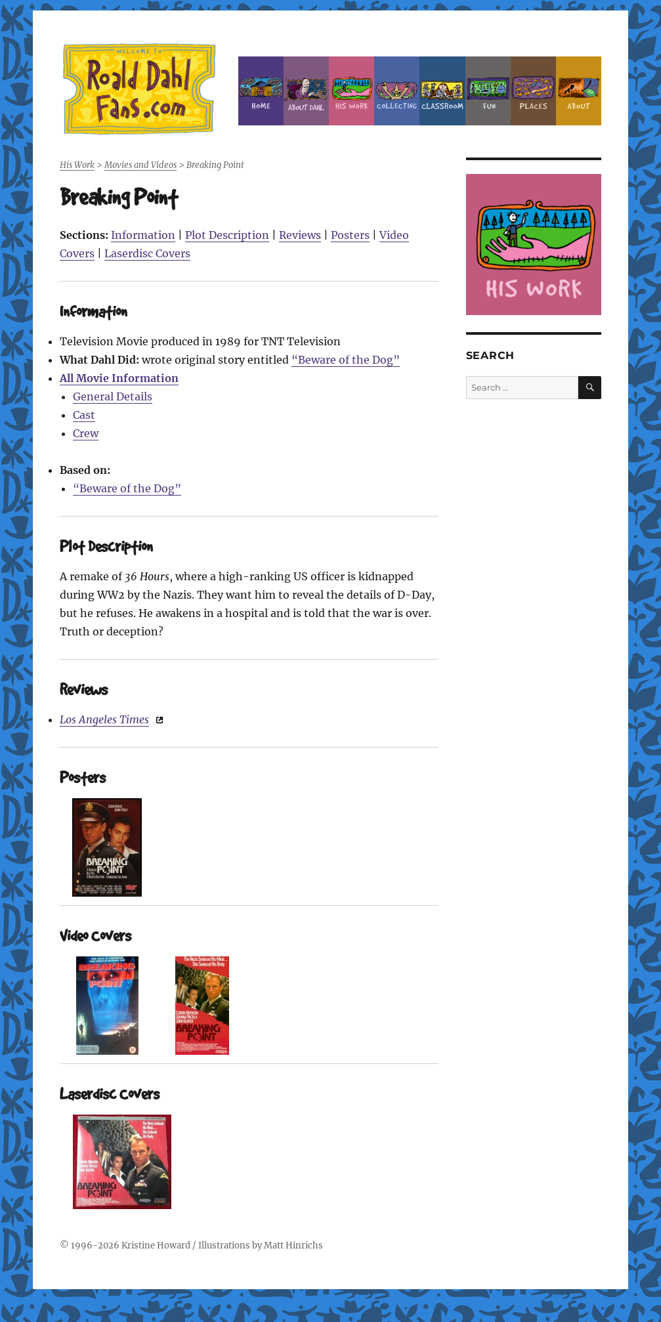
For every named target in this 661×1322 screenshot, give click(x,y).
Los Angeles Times (104, 719)
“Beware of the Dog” (345, 359)
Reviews (300, 235)
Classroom (442, 90)
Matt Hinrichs (293, 1245)
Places (533, 90)
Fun (488, 90)
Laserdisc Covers (147, 253)
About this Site (578, 90)
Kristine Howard (155, 1245)
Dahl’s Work (351, 90)
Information (143, 235)
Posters (350, 235)
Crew (85, 433)
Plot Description (227, 235)
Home (261, 90)
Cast (84, 414)
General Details (112, 396)
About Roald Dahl (306, 90)
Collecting (396, 90)
